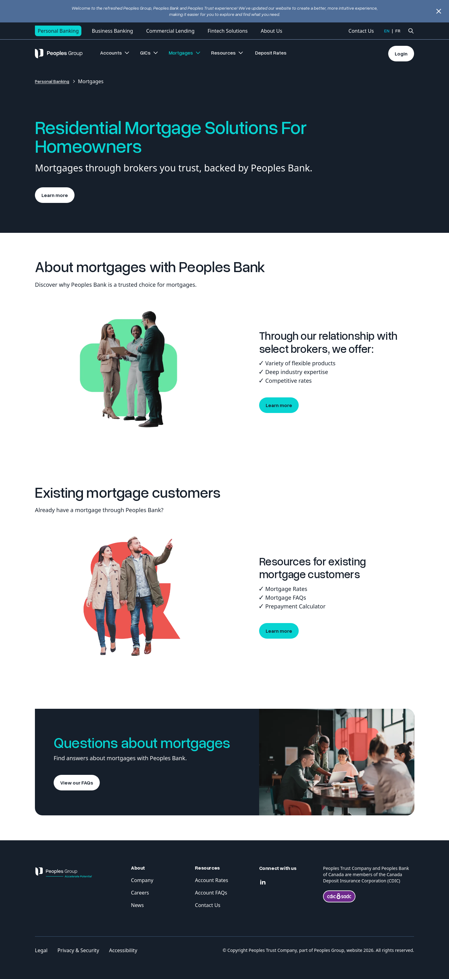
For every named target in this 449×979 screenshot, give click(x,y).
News (137, 905)
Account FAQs (211, 892)
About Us (271, 30)
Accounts (115, 53)
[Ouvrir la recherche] (411, 31)
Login (401, 53)
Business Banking (112, 30)
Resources (227, 53)
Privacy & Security (78, 950)
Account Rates (211, 880)
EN (386, 30)
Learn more (54, 195)
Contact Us (361, 30)
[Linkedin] (263, 882)
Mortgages (185, 53)
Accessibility (123, 950)
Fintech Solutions (228, 30)
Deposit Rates (271, 53)
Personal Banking (58, 30)
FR (397, 30)
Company (142, 880)
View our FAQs (76, 783)
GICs (149, 53)
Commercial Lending (170, 30)
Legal (41, 950)
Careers (140, 892)
